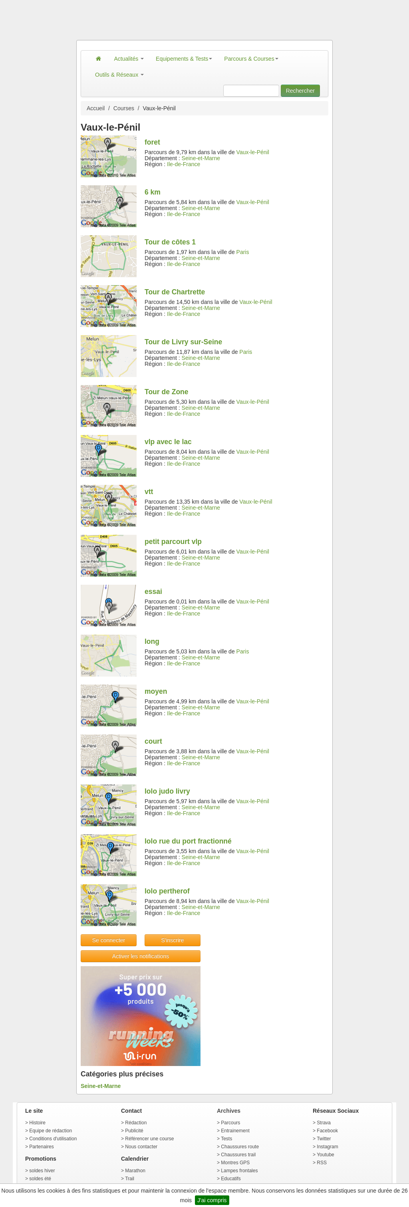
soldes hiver (42, 1170)
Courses (123, 108)
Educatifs (230, 1178)
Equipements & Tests (184, 59)
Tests (226, 1138)
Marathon (135, 1170)
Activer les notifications (140, 956)
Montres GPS (235, 1162)
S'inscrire (172, 940)
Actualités (129, 59)
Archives (228, 1111)
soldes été (40, 1178)
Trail (129, 1178)
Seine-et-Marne (201, 158)
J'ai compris (211, 1200)
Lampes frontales (239, 1170)
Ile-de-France (183, 164)
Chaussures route (240, 1146)
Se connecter (108, 940)
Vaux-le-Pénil (252, 152)
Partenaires (41, 1146)
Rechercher (300, 90)
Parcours (230, 1123)
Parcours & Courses (251, 59)
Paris (242, 252)
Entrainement (235, 1131)
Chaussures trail (238, 1154)
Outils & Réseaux (119, 74)
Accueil (96, 108)
